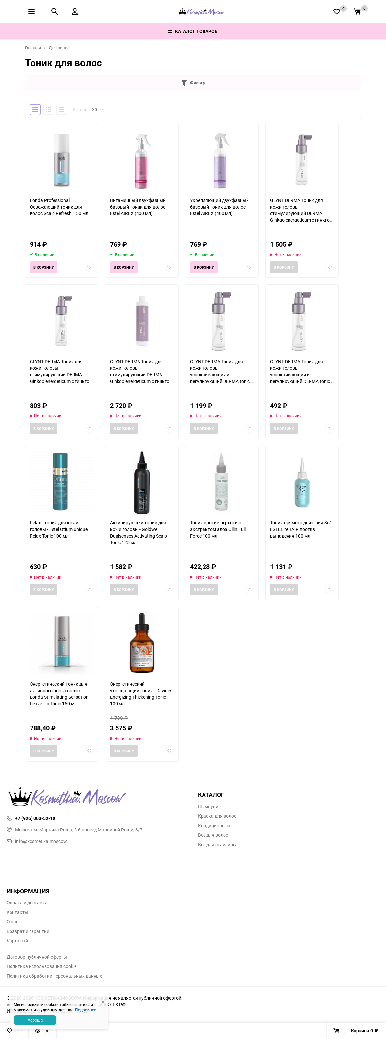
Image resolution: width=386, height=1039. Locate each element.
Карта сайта (20, 941)
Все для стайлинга (218, 844)
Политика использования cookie (41, 966)
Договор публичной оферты (37, 957)
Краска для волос (217, 816)
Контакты (17, 912)
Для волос (59, 48)
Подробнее (85, 1009)
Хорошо (35, 1020)
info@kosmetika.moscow (37, 841)
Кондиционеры (214, 825)
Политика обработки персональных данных (54, 976)
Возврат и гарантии (28, 931)
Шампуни (208, 806)
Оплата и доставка (27, 902)
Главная (33, 48)
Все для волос (213, 835)
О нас (12, 921)
